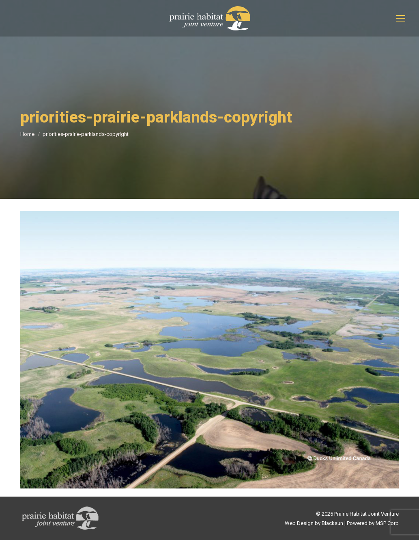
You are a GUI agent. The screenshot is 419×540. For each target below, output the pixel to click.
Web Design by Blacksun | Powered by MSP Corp (342, 523)
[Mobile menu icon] (401, 18)
